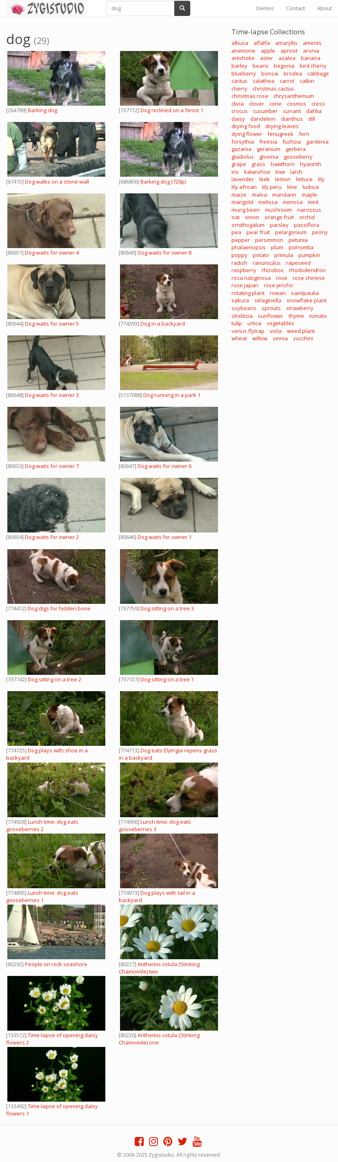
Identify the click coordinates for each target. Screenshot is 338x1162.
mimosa (292, 202)
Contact (295, 8)
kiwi (280, 171)
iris (235, 171)
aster (266, 58)
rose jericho (278, 285)
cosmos (296, 103)
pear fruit (258, 232)
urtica (254, 323)
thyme (296, 315)
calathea (263, 80)
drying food (245, 126)
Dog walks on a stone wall (57, 181)
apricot (289, 50)
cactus (239, 80)
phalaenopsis (248, 247)
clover (256, 103)
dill (311, 118)
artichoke (243, 58)
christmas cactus (273, 88)
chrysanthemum (294, 96)
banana (310, 58)
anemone (243, 50)
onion (252, 217)
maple (309, 194)
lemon (283, 179)
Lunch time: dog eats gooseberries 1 (42, 896)
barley (239, 65)
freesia (268, 141)
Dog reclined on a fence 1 (171, 110)
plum (277, 247)
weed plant (301, 331)
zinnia (280, 338)
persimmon (269, 240)
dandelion (263, 118)
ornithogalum (248, 224)
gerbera (296, 149)
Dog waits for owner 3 (52, 395)
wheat (239, 338)
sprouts (271, 308)
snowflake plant (307, 300)
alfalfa (262, 43)
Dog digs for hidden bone (59, 608)
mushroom (278, 209)
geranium (268, 149)
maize (239, 194)
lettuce (304, 179)
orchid (307, 217)
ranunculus (267, 262)
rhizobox (273, 270)
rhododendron (307, 270)
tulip (236, 323)
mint (313, 202)
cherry (239, 88)
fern (304, 133)
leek (264, 179)
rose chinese (309, 278)
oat (235, 217)
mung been (245, 209)
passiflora (306, 224)
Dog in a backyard (162, 323)
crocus (239, 111)
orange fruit (279, 217)
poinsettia (301, 247)
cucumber (265, 111)
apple (268, 50)
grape (238, 164)
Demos (265, 8)
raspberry (243, 270)
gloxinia (268, 156)
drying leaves (282, 126)
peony (320, 232)
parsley (279, 224)
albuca (239, 43)
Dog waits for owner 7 (52, 466)
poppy (239, 255)
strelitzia (242, 315)
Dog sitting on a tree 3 (167, 608)
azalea (287, 58)
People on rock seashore (56, 964)
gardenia (317, 141)
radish (239, 262)
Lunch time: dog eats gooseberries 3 (155, 825)
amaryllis (286, 43)
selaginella (267, 300)
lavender (242, 179)
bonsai (269, 73)
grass (258, 164)
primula (283, 255)
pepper (240, 240)
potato (261, 255)
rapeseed (298, 262)
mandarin (284, 194)
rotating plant (248, 293)
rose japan (244, 285)
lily (321, 179)
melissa (268, 202)
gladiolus (242, 156)
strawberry (300, 308)
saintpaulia (305, 293)
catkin (307, 80)
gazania (241, 149)
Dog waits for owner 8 (164, 252)
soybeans (243, 308)
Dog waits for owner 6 (164, 466)
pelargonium (291, 232)
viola (276, 331)
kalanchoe (257, 171)
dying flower (246, 133)
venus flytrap (248, 331)
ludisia (310, 187)
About (324, 8)
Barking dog (42, 110)
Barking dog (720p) (163, 181)
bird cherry (313, 65)
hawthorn (283, 164)
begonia (284, 65)
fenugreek (280, 133)
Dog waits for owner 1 (164, 537)
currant (292, 111)
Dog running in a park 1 (171, 395)
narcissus (309, 209)
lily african (244, 187)
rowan (278, 293)
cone (275, 103)
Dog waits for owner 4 (52, 252)
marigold (242, 202)
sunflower (270, 315)
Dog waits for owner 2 (52, 537)
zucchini (303, 338)
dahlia (314, 111)
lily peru (272, 187)
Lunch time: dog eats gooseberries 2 (42, 825)
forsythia (242, 141)
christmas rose (249, 96)
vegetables (280, 323)
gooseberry (298, 156)
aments (312, 43)
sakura (240, 300)
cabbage (318, 73)
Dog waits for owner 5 (52, 323)
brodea (293, 73)
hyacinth (310, 164)
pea (236, 232)
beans (261, 65)
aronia (311, 50)
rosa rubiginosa (251, 278)
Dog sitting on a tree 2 (54, 679)
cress (318, 103)
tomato (318, 315)
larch (296, 171)
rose (281, 278)
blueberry (243, 73)
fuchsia (291, 141)
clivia (237, 103)
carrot (287, 80)
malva (259, 194)
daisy (238, 118)
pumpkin (309, 255)
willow (259, 338)
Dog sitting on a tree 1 (167, 679)
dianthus (292, 118)
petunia (298, 240)
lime (292, 187)
